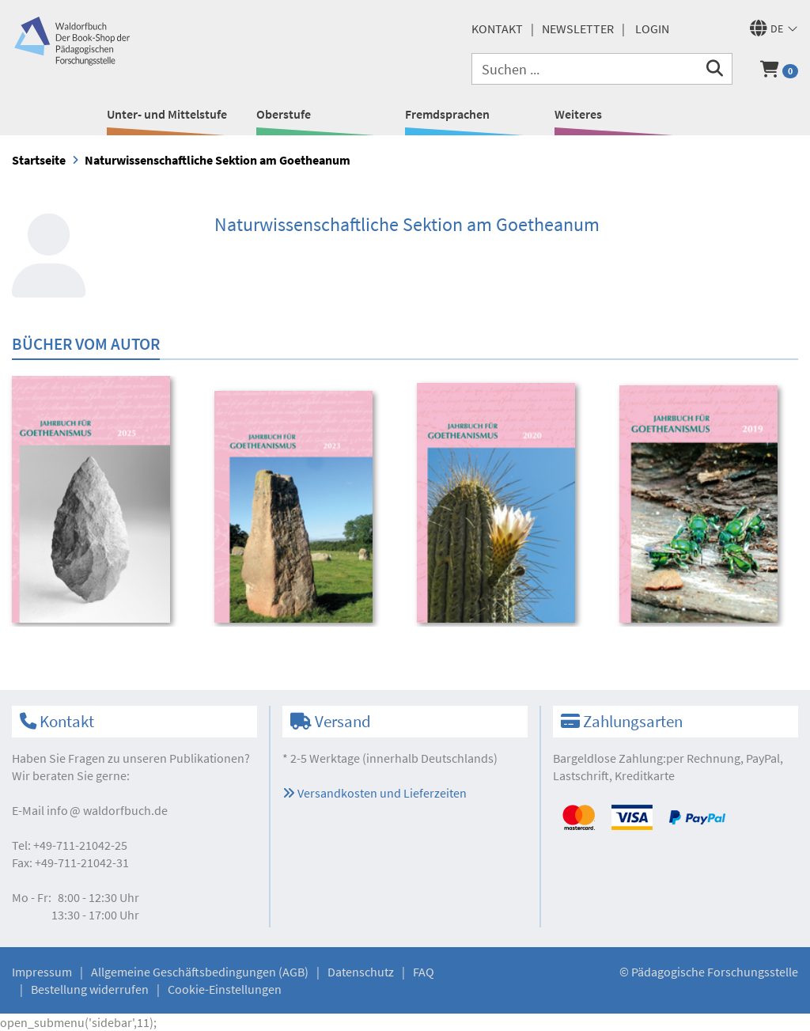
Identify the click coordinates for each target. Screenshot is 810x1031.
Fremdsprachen (447, 114)
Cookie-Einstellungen (225, 989)
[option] (102, 501)
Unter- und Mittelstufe (167, 114)
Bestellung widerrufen (90, 989)
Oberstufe (283, 114)
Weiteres (578, 114)
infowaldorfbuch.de (107, 810)
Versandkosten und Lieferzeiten (374, 793)
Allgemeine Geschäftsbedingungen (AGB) (199, 972)
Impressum (42, 972)
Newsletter (578, 28)
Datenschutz (360, 972)
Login (652, 28)
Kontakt (497, 28)
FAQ (423, 972)
